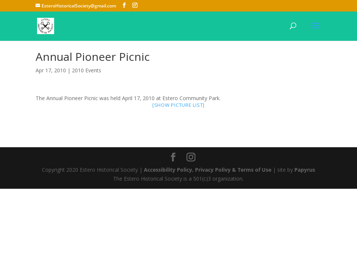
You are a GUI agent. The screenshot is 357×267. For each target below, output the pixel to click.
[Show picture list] (178, 105)
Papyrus (304, 169)
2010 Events (86, 70)
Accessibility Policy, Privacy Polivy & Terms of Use (207, 169)
